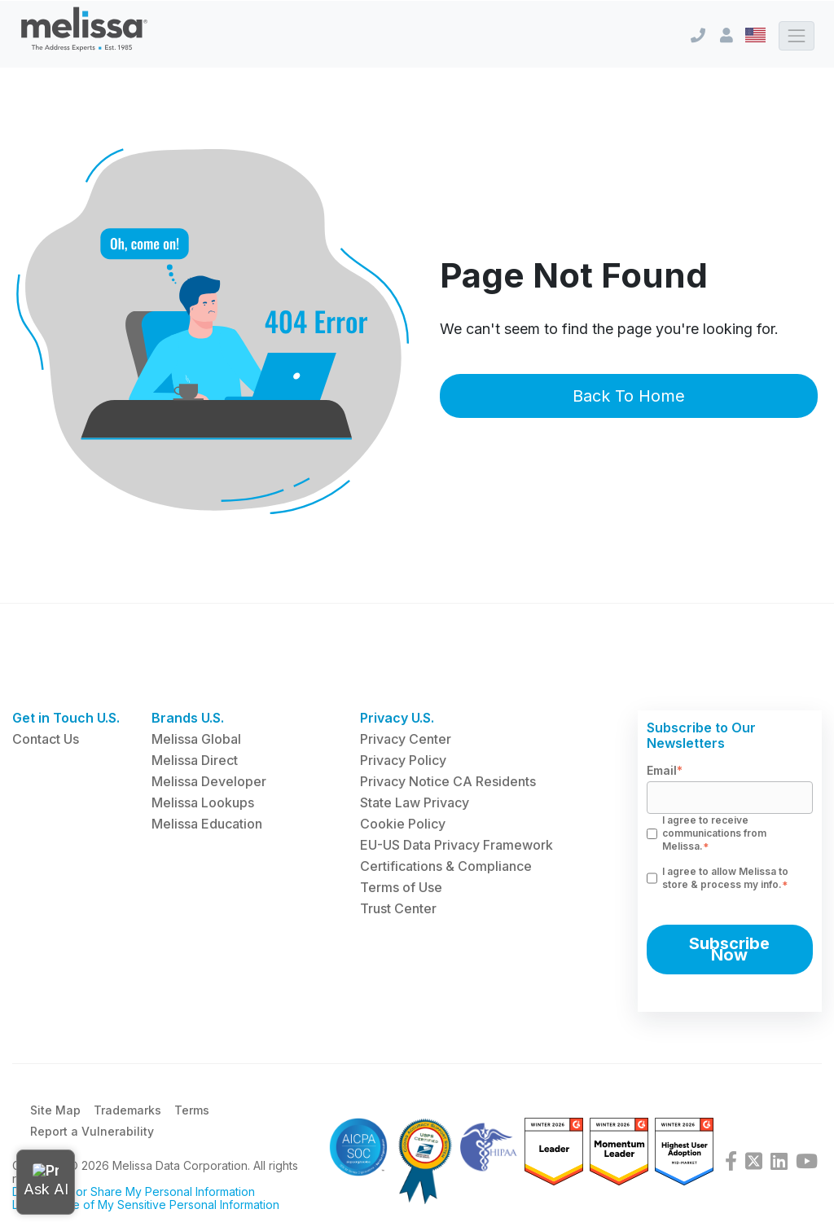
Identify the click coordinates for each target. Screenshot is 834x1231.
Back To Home (629, 396)
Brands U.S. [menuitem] (187, 718)
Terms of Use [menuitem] (401, 887)
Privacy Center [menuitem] (405, 739)
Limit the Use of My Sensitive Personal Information (145, 1210)
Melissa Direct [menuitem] (194, 760)
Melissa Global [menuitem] (196, 739)
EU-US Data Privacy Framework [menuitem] (456, 845)
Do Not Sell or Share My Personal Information (133, 1197)
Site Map (55, 1116)
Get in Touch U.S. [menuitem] (66, 718)
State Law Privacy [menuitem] (414, 802)
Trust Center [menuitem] (398, 908)
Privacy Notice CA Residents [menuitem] (448, 781)
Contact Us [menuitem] (45, 739)
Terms (191, 1116)
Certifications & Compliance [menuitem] (446, 866)
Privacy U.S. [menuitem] (397, 718)
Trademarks (127, 1116)
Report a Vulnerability (92, 1137)
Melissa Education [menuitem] (206, 824)
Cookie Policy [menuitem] (403, 824)
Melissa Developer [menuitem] (208, 781)
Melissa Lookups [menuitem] (202, 802)
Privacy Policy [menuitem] (403, 760)
